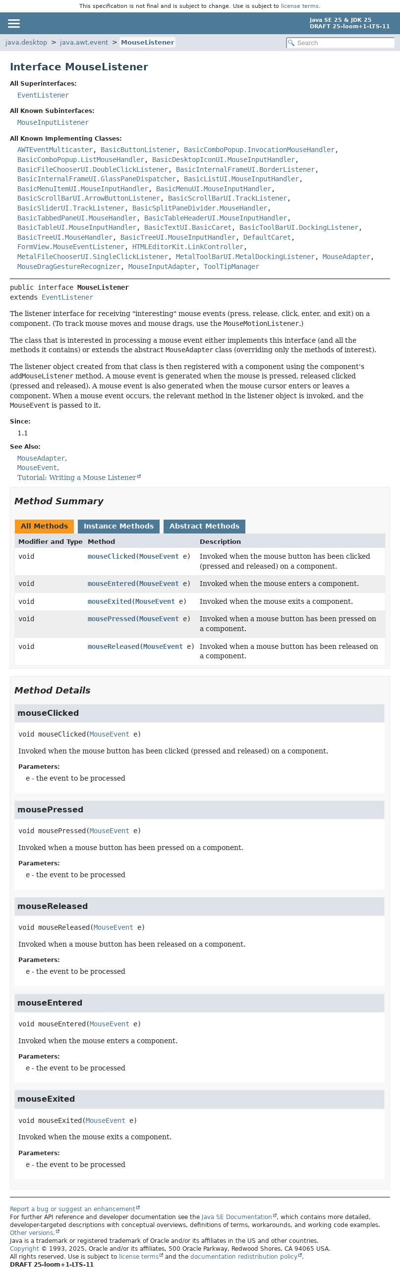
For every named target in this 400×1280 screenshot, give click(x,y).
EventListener (43, 95)
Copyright (24, 1248)
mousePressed (111, 619)
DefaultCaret (267, 237)
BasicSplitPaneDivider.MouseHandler (199, 208)
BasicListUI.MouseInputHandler (241, 179)
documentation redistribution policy (243, 1256)
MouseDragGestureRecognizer (68, 266)
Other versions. (32, 1232)
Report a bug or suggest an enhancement (72, 1209)
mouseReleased (113, 646)
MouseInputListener (53, 122)
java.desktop (26, 42)
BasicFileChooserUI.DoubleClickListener (92, 169)
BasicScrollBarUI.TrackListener (227, 198)
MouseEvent (159, 556)
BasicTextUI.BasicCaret (187, 227)
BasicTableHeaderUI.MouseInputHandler (215, 218)
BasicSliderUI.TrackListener (70, 208)
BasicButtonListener (138, 150)
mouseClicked (111, 556)
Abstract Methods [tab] (204, 526)
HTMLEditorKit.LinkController (187, 247)
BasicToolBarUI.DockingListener (298, 227)
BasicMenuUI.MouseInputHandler (213, 189)
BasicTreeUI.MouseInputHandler (177, 237)
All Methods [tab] (44, 526)
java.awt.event (84, 42)
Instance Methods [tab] (119, 526)
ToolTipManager (231, 266)
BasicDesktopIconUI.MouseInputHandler (223, 159)
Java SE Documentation (237, 1217)
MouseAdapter (346, 257)
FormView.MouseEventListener (70, 247)
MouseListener (147, 42)
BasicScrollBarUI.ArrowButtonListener (88, 198)
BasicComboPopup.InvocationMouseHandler (259, 150)
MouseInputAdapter (162, 266)
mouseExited (109, 601)
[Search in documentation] (340, 43)
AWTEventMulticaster (55, 150)
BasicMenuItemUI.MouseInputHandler (82, 189)
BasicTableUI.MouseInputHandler (76, 227)
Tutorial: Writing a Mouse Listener (76, 477)
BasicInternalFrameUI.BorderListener (245, 169)
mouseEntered (111, 583)
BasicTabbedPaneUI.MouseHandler (76, 218)
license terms (300, 6)
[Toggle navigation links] (13, 23)
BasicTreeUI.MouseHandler (65, 237)
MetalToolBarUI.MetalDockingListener (245, 257)
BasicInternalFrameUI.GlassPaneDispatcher (96, 179)
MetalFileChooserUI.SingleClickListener (92, 257)
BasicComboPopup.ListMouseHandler (80, 159)
